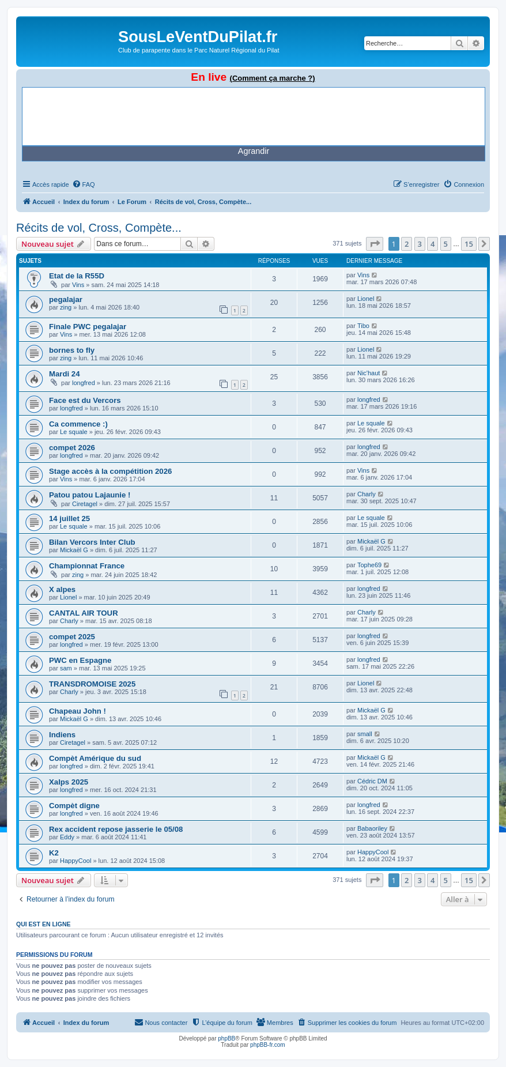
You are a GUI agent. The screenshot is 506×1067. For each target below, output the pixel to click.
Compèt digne (74, 805)
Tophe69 (369, 564)
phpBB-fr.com (267, 1045)
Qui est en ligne (43, 924)
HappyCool (75, 860)
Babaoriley (372, 828)
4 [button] (433, 244)
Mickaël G (74, 549)
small (364, 733)
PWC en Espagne (80, 660)
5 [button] (446, 244)
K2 (54, 853)
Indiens (62, 734)
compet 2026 (72, 447)
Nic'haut (368, 373)
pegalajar (65, 299)
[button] (374, 244)
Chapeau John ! (77, 711)
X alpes (62, 589)
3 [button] (420, 244)
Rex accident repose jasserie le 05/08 (116, 829)
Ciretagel (84, 503)
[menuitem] (83, 184)
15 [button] (469, 244)
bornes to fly (72, 350)
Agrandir (253, 151)
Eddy (67, 837)
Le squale (74, 431)
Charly (366, 494)
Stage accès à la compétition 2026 (110, 471)
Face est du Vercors (85, 400)
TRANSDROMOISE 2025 (92, 684)
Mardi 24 (64, 374)
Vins (78, 284)
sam (66, 668)
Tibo (363, 325)
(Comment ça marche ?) (272, 78)
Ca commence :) (78, 424)
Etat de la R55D (76, 276)
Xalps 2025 (68, 782)
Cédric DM (372, 781)
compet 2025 (72, 636)
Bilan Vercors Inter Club (92, 542)
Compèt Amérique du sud (95, 758)
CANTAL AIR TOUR (83, 613)
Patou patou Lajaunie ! (89, 495)
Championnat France (86, 565)
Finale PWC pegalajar (87, 326)
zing (65, 307)
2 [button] (407, 244)
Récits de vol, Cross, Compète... (99, 227)
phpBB (226, 1038)
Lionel (365, 298)
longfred (83, 382)
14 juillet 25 (69, 518)
